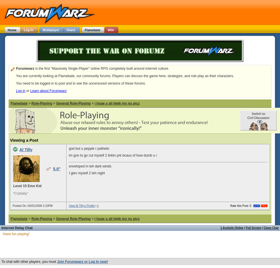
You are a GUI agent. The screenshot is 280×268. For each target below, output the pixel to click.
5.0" (57, 169)
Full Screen (253, 227)
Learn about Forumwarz (48, 91)
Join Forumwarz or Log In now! (82, 262)
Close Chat (271, 227)
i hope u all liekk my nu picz (117, 103)
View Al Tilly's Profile (82, 205)
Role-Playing (41, 103)
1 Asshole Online (231, 227)
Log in (20, 91)
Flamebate (19, 103)
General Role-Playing (73, 103)
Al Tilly (26, 149)
